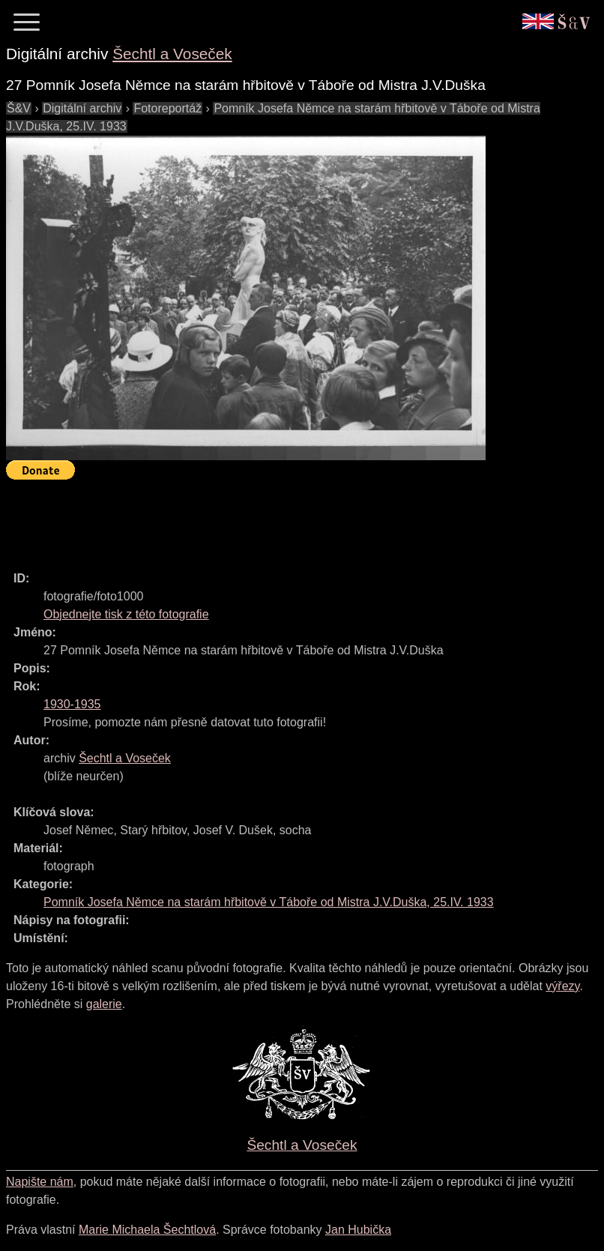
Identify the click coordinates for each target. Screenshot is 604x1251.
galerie (104, 1004)
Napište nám (39, 1181)
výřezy (562, 986)
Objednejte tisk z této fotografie (126, 614)
